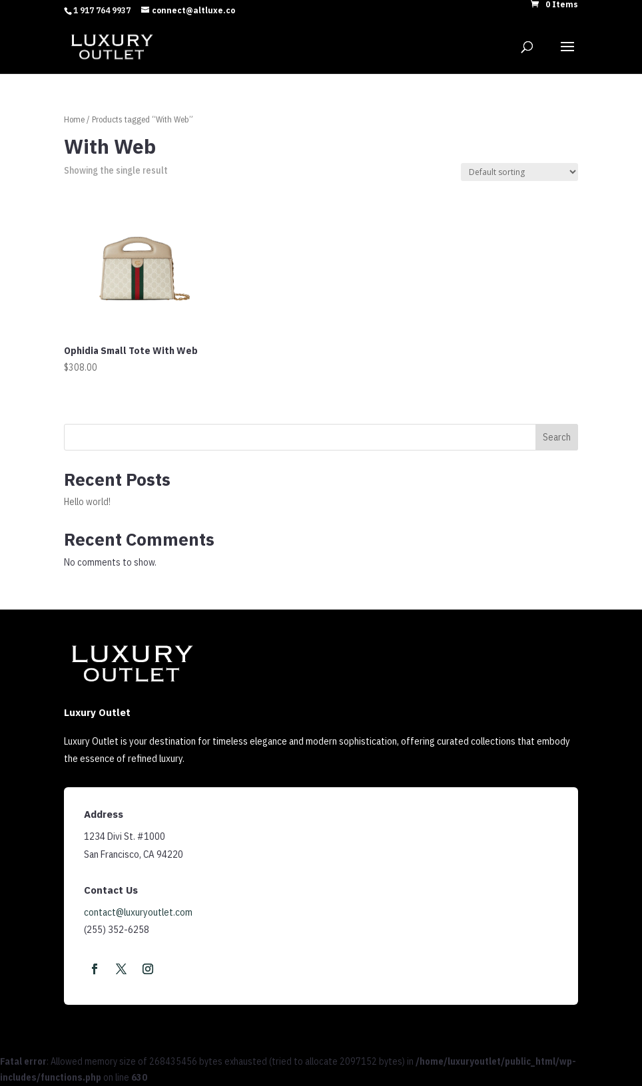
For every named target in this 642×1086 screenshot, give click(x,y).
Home (74, 119)
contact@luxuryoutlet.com (138, 912)
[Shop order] (519, 172)
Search (557, 437)
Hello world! (87, 502)
